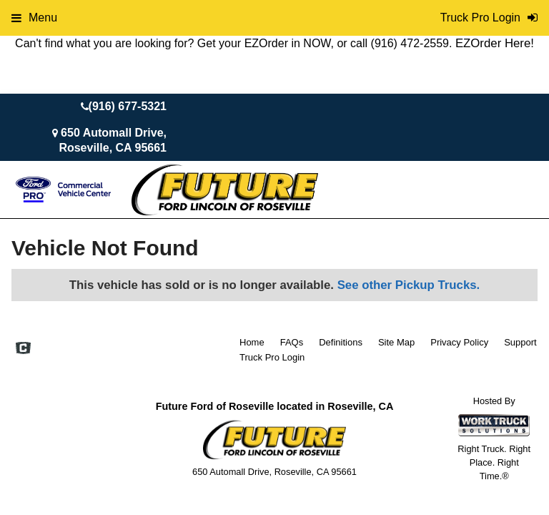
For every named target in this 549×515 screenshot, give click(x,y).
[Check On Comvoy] (23, 349)
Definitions (340, 342)
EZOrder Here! (494, 43)
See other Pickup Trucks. (408, 285)
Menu (34, 17)
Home (251, 342)
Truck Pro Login (272, 357)
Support (520, 342)
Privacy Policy (459, 342)
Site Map (396, 342)
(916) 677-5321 (128, 106)
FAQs (292, 342)
